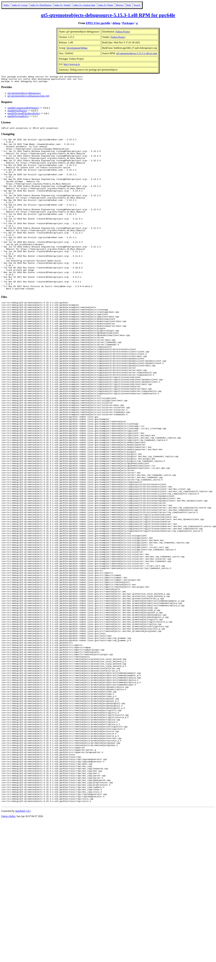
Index (6, 5)
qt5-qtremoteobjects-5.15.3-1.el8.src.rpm (136, 53)
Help (128, 5)
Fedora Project (123, 31)
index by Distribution (41, 5)
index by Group (20, 5)
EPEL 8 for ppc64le (98, 23)
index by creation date (84, 5)
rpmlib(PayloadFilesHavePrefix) (23, 115)
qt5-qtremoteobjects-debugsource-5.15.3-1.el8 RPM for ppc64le (108, 15)
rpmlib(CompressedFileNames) (23, 109)
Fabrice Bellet (8, 949)
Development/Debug (77, 48)
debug (116, 23)
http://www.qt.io (72, 64)
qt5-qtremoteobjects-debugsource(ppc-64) (28, 97)
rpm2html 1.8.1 (23, 944)
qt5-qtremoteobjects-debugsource (24, 94)
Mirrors (119, 5)
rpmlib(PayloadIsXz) (17, 117)
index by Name (105, 5)
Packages (128, 23)
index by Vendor (62, 5)
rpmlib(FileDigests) (17, 112)
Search (137, 5)
